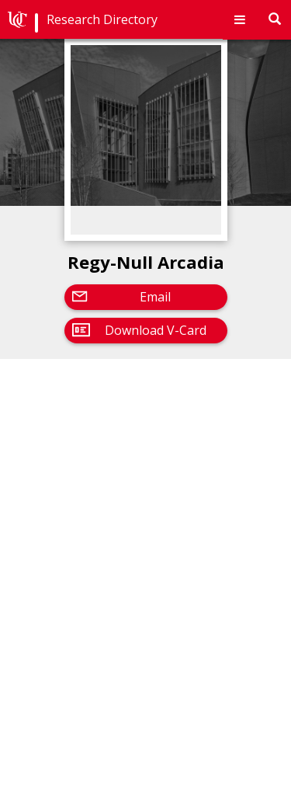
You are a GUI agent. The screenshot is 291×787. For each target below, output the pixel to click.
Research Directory (102, 19)
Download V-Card (155, 330)
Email (155, 296)
